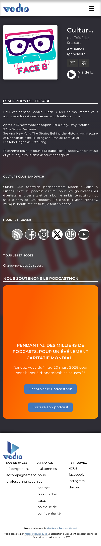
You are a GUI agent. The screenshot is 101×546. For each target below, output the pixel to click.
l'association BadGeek (36, 533)
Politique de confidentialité (49, 510)
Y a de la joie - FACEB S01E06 (85, 72)
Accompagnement (21, 475)
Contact (44, 488)
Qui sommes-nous (48, 472)
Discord (74, 487)
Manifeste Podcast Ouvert (62, 528)
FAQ (40, 481)
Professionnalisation (22, 481)
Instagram (77, 481)
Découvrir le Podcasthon (50, 389)
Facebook (76, 474)
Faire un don (47, 494)
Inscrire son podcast (50, 407)
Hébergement (17, 469)
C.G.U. (42, 501)
